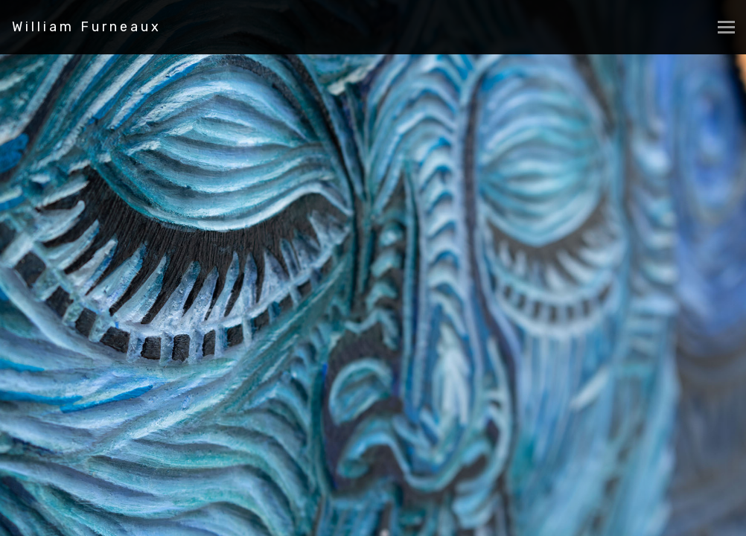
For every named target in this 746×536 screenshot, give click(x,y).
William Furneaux (87, 27)
